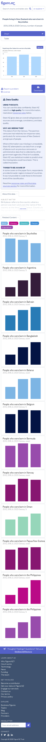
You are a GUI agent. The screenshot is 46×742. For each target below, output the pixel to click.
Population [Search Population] (6, 227)
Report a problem (10, 88)
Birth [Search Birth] (4, 223)
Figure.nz (8, 3)
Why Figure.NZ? (8, 661)
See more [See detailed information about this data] (23, 209)
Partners (5, 713)
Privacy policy (7, 696)
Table (6, 38)
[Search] (30, 8)
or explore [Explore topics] (38, 8)
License (5, 91)
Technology (6, 666)
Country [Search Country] (24, 223)
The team (5, 674)
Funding (4, 672)
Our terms (5, 693)
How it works (6, 664)
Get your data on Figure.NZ (12, 685)
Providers (5, 715)
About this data (8, 193)
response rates (19, 112)
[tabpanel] (23, 62)
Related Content (9, 217)
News (3, 669)
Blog (3, 710)
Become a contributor (10, 683)
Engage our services (10, 688)
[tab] (23, 33)
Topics (4, 707)
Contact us (6, 691)
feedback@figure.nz (23, 651)
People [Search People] (35, 223)
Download (38, 89)
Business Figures (8, 705)
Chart (6, 33)
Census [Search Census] (13, 223)
